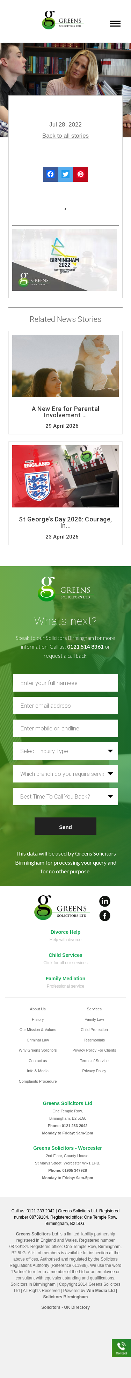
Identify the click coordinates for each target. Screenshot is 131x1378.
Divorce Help (66, 932)
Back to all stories (65, 136)
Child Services (65, 955)
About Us (38, 1009)
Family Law (94, 1019)
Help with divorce (65, 939)
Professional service (65, 986)
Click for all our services (65, 962)
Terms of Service (94, 1061)
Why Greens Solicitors (38, 1050)
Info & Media (38, 1071)
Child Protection (94, 1029)
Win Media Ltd (100, 1290)
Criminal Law (38, 1040)
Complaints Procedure (38, 1081)
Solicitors (50, 1307)
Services (94, 1009)
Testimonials (94, 1040)
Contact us (38, 1061)
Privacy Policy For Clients (94, 1050)
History (38, 1019)
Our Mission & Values (38, 1029)
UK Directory (77, 1307)
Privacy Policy (94, 1071)
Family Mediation (66, 978)
